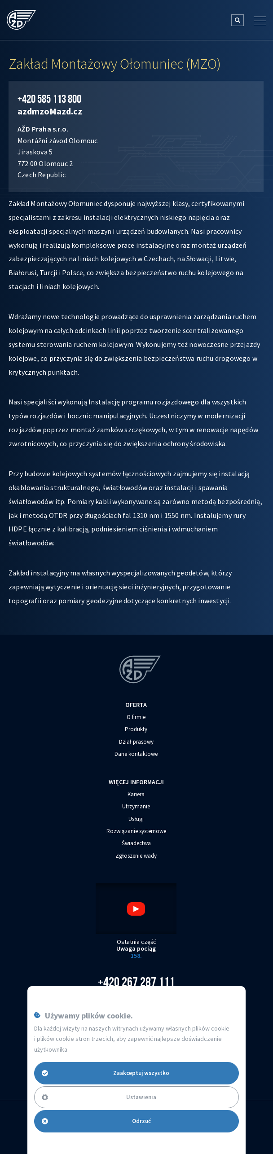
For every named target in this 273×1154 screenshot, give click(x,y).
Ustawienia (99, 1097)
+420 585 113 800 (49, 98)
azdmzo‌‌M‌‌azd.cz (50, 111)
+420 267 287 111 (136, 982)
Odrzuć (96, 1121)
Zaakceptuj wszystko (106, 1073)
